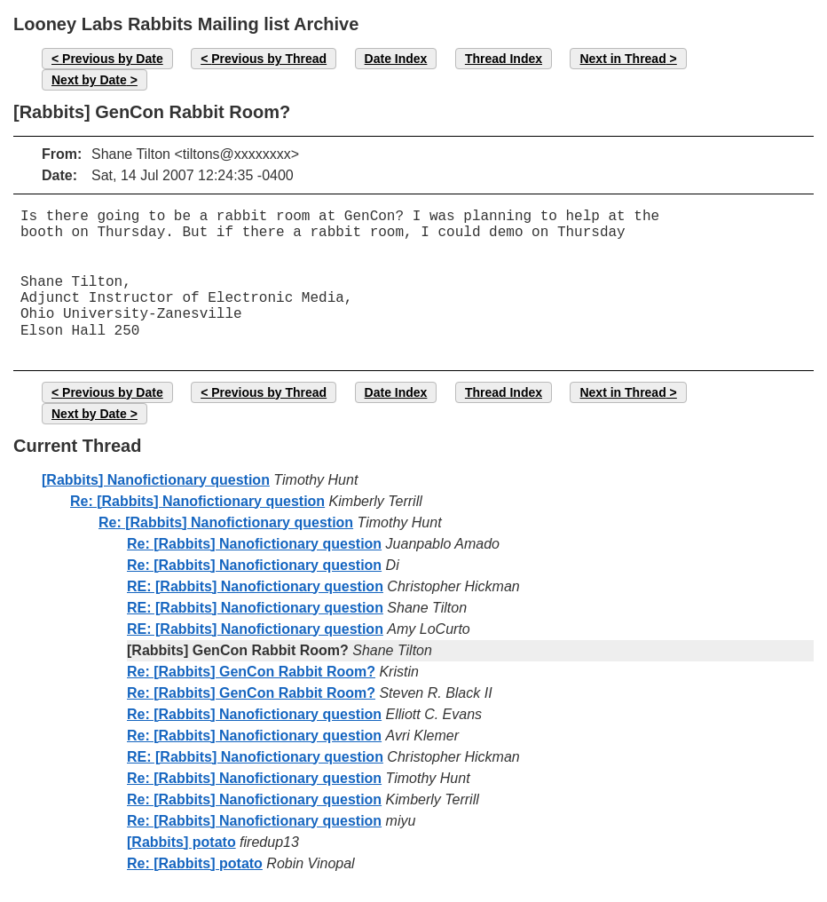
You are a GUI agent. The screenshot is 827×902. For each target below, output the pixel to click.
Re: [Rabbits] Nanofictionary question (197, 501)
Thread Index (503, 58)
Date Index (396, 58)
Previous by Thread (269, 58)
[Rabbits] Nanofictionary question (156, 479)
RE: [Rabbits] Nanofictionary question (255, 586)
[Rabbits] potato (181, 842)
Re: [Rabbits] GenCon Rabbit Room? (251, 671)
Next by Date (89, 80)
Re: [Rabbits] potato (195, 863)
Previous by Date (112, 58)
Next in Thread (622, 58)
